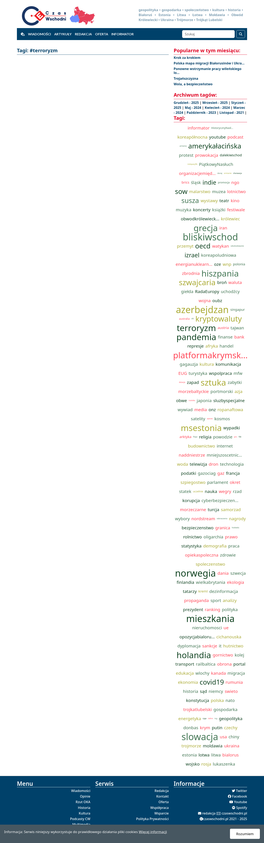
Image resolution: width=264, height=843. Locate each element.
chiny (234, 737)
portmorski (222, 391)
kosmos (222, 419)
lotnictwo (236, 191)
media (200, 409)
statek (185, 491)
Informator (122, 34)
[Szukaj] (208, 34)
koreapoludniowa (218, 255)
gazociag (207, 473)
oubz (217, 300)
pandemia (196, 336)
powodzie (222, 437)
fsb (240, 437)
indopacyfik (192, 164)
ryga (204, 718)
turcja (213, 509)
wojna (205, 300)
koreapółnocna (192, 137)
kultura (207, 364)
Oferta (101, 34)
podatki (188, 473)
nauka (211, 491)
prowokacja (206, 155)
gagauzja (189, 364)
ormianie (227, 173)
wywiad (185, 409)
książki (218, 210)
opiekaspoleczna (201, 555)
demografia (214, 546)
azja (238, 391)
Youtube (240, 802)
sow (181, 191)
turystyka (198, 373)
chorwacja (237, 173)
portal (239, 664)
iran (223, 228)
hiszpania (220, 273)
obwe (181, 400)
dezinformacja (223, 591)
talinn (210, 718)
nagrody (237, 518)
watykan (220, 246)
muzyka (183, 210)
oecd (202, 246)
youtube (217, 137)
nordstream (203, 518)
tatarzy (190, 591)
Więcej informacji (153, 831)
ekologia (235, 582)
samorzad (231, 509)
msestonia (201, 427)
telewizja (198, 464)
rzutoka (192, 400)
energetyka (189, 718)
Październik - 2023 (202, 112)
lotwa (203, 755)
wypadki (231, 428)
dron (213, 464)
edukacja (185, 673)
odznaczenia (222, 518)
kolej (239, 655)
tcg (216, 718)
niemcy (216, 691)
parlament (217, 482)
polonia (239, 264)
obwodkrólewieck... (200, 219)
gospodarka (225, 709)
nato (230, 700)
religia (205, 437)
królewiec (230, 219)
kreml (203, 591)
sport (216, 600)
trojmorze (191, 746)
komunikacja (228, 364)
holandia (194, 654)
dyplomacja (188, 646)
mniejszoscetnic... (224, 455)
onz (212, 409)
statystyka (191, 546)
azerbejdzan (202, 309)
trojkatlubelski (197, 709)
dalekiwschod (231, 155)
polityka (230, 609)
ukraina (231, 746)
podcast (235, 137)
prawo (231, 537)
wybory (182, 518)
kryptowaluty (218, 318)
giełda (187, 291)
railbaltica (206, 664)
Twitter (241, 790)
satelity (198, 419)
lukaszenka (224, 764)
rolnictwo (192, 537)
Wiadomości (39, 34)
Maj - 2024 (193, 107)
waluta (235, 282)
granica (222, 528)
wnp (227, 264)
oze (217, 264)
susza (190, 200)
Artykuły (63, 34)
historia (190, 691)
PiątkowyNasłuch (216, 164)
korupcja (191, 500)
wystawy (209, 200)
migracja (236, 673)
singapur (237, 309)
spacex (210, 418)
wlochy (203, 673)
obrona (224, 664)
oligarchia (213, 537)
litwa (216, 755)
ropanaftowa (230, 409)
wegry (225, 491)
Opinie (85, 796)
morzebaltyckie (193, 391)
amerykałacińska (214, 146)
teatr (224, 200)
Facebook (239, 796)
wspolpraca (220, 373)
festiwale (236, 210)
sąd (203, 691)
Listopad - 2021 (232, 112)
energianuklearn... (194, 264)
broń (222, 282)
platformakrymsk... (210, 355)
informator (199, 128)
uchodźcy (230, 291)
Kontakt (162, 796)
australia (184, 319)
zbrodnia (191, 273)
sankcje (209, 646)
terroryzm (196, 327)
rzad (237, 491)
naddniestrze (192, 455)
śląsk (196, 182)
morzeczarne (193, 509)
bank (239, 337)
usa (223, 737)
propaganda (196, 600)
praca (233, 546)
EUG (182, 373)
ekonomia (188, 682)
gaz (220, 473)
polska (217, 700)
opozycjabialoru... (197, 637)
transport (184, 664)
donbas (190, 727)
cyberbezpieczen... (220, 500)
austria (223, 327)
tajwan (237, 328)
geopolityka (230, 718)
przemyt (185, 246)
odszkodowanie (237, 246)
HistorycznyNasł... (222, 128)
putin (217, 727)
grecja (205, 227)
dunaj (219, 173)
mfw (237, 373)
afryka (211, 346)
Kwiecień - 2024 (218, 107)
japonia (204, 400)
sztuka (213, 382)
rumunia (234, 682)
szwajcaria (197, 282)
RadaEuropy (207, 291)
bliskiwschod (210, 236)
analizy (230, 600)
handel (226, 346)
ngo (235, 182)
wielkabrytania (210, 582)
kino (235, 200)
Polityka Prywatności (152, 819)
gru (235, 437)
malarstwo (199, 191)
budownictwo (201, 446)
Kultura (84, 813)
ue (226, 627)
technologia (232, 464)
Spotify (241, 807)
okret (235, 482)
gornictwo (223, 655)
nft (192, 318)
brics (185, 182)
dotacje (182, 382)
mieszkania (210, 618)
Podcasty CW (80, 819)
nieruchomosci (207, 627)
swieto (231, 691)
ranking (212, 609)
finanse (225, 337)
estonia (189, 755)
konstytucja (197, 700)
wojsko (193, 764)
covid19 (212, 682)
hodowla (235, 527)
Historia (84, 807)
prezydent (193, 609)
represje (195, 346)
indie (209, 182)
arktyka (185, 436)
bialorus (230, 755)
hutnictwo (233, 646)
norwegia (195, 573)
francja (233, 473)
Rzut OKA (83, 802)
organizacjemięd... (197, 173)
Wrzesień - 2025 (215, 102)
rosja (206, 764)
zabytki (235, 382)
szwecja (238, 573)
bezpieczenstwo (198, 528)
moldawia (212, 746)
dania (223, 573)
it (220, 646)
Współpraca (159, 807)
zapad (193, 382)
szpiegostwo (192, 482)
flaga (195, 437)
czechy (230, 727)
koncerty (202, 210)
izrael (192, 255)
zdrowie (228, 555)
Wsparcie (161, 813)
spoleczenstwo (210, 564)
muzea (218, 191)
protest (186, 155)
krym (205, 727)
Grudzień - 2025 (187, 102)
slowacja (200, 736)
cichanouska (228, 637)
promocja (224, 182)
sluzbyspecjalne (229, 400)
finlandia (185, 582)
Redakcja (83, 34)
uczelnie (198, 491)
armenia (182, 146)
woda (182, 464)
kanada (218, 673)
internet (225, 446)
